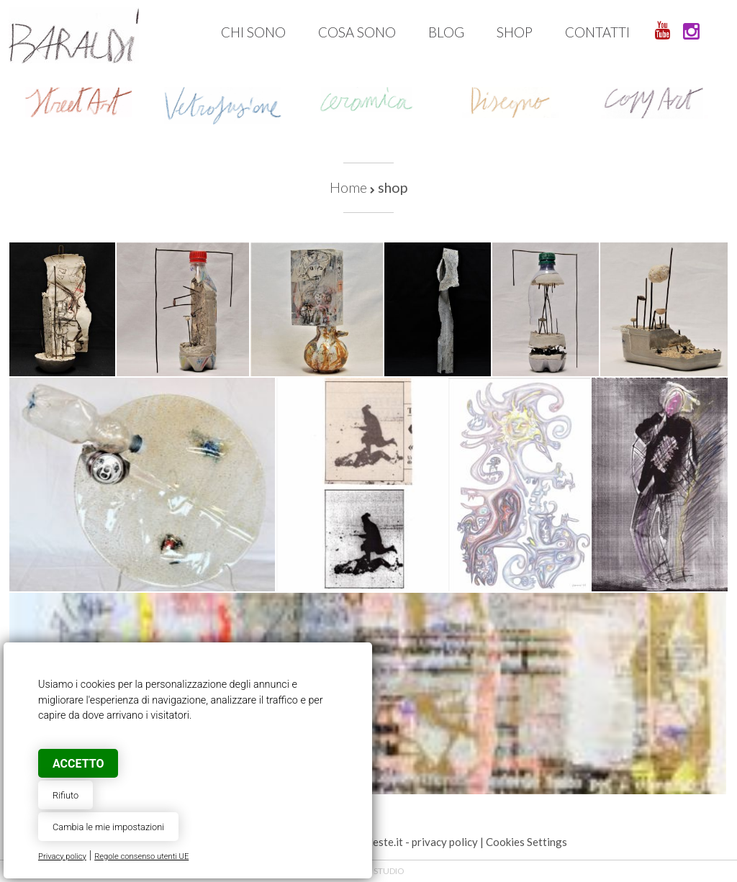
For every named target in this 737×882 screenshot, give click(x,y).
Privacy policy (62, 856)
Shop (515, 32)
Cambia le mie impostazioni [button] (108, 827)
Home (348, 187)
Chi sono (253, 32)
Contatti (597, 32)
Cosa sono (357, 32)
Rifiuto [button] (65, 795)
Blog (446, 32)
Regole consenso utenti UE (141, 856)
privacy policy (445, 841)
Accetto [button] (78, 763)
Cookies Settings (526, 841)
